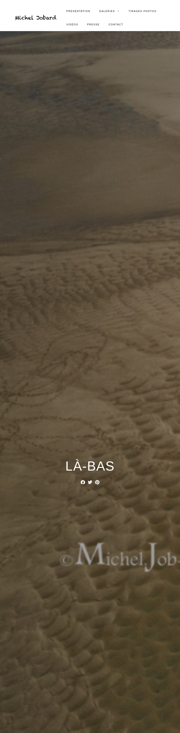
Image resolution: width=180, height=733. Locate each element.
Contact (116, 24)
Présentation (78, 11)
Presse (93, 24)
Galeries (111, 11)
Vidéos (72, 24)
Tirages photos (142, 11)
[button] (82, 482)
